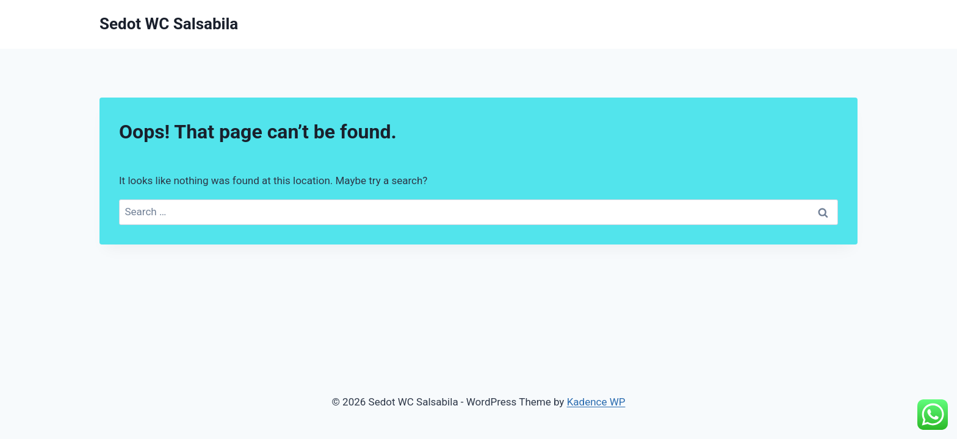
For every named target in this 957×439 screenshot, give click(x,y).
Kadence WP (596, 402)
